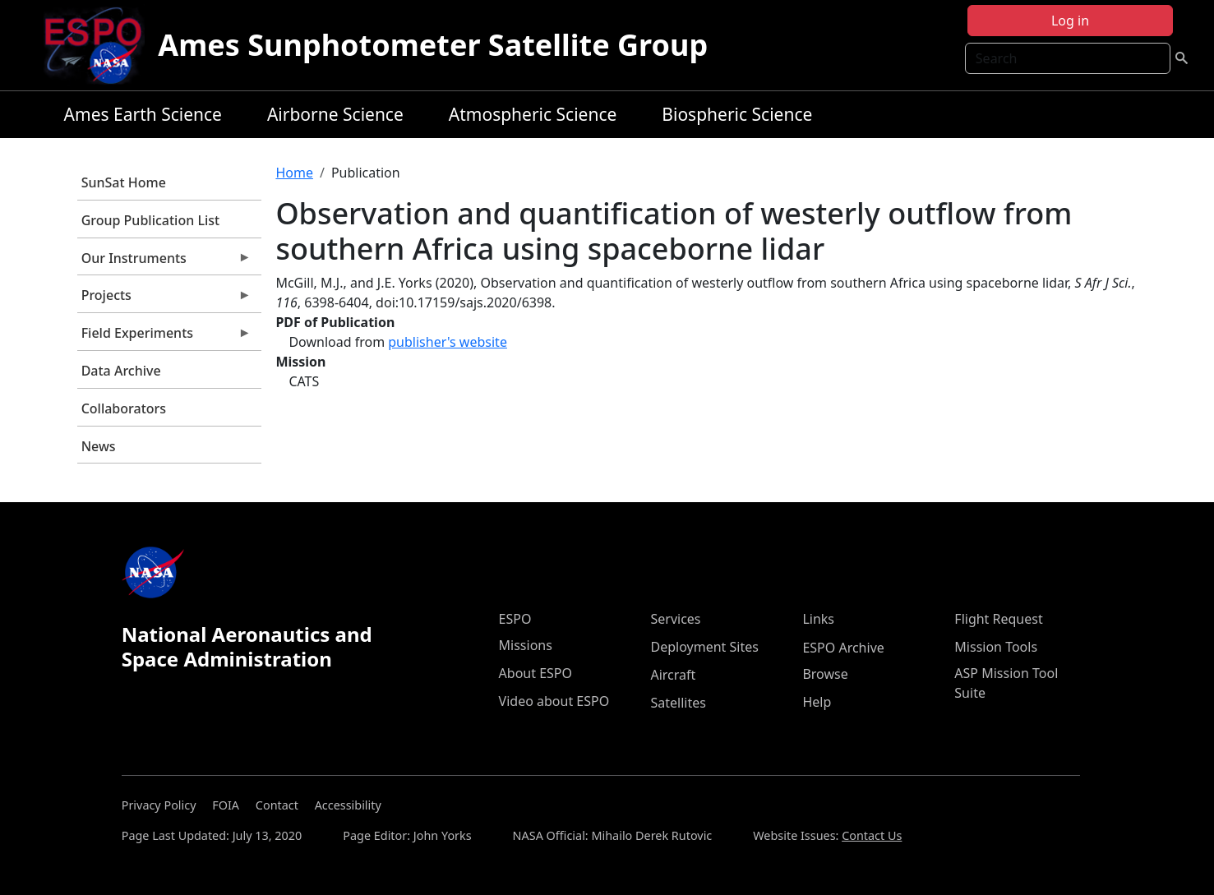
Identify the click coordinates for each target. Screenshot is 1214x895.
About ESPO (535, 673)
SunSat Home (123, 182)
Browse (824, 674)
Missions (525, 645)
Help (816, 702)
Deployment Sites (704, 647)
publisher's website (447, 342)
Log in (1070, 21)
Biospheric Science (737, 114)
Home (294, 173)
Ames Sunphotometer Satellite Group (433, 45)
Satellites (677, 703)
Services (675, 619)
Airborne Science (335, 114)
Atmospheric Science (533, 114)
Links (818, 619)
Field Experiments (164, 337)
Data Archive (121, 371)
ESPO (515, 619)
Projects (164, 299)
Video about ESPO (554, 701)
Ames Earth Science (143, 114)
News (98, 446)
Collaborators (123, 408)
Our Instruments (164, 262)
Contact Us (872, 835)
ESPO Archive (843, 648)
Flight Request (998, 619)
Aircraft (672, 675)
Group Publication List (150, 220)
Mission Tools (995, 647)
